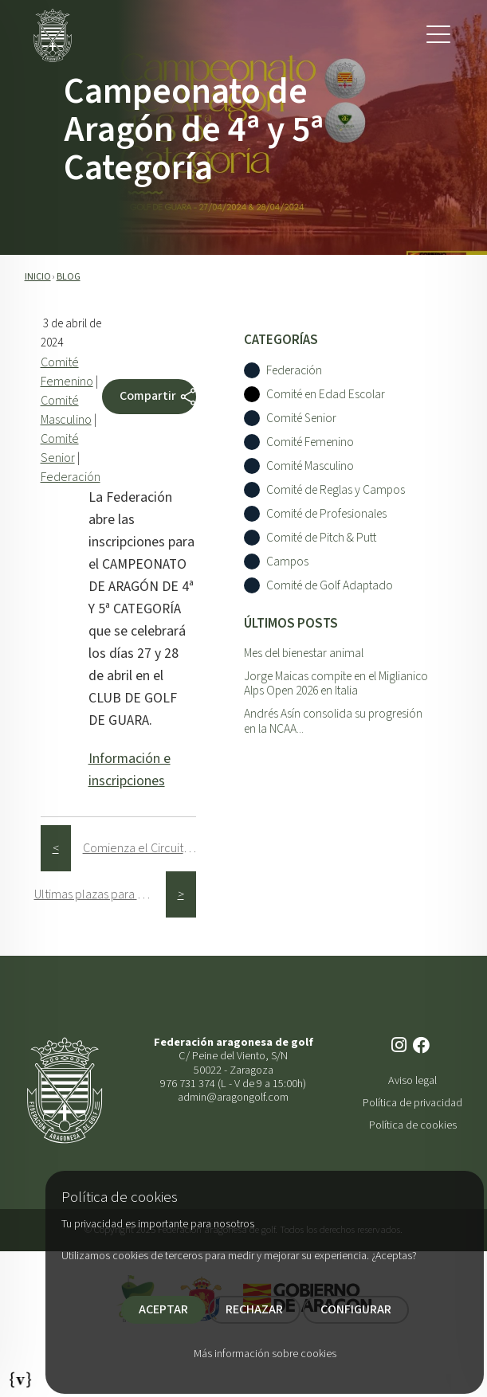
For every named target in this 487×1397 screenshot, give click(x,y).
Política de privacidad (412, 1102)
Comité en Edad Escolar (325, 394)
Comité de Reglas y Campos (335, 490)
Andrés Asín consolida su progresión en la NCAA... (333, 721)
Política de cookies (413, 1125)
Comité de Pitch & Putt (321, 538)
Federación (70, 477)
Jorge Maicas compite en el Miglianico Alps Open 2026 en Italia (336, 683)
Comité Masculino (310, 466)
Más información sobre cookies (265, 1354)
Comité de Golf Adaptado (329, 585)
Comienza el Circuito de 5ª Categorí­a (148, 848)
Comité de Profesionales (326, 514)
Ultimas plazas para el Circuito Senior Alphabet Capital (100, 894)
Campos (287, 561)
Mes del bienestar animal (303, 653)
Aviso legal (412, 1080)
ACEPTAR (163, 1309)
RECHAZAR (254, 1309)
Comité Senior (301, 418)
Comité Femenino (310, 442)
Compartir (158, 396)
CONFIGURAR (355, 1309)
